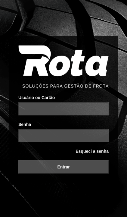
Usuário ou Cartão (36, 95)
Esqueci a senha (92, 148)
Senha (24, 122)
